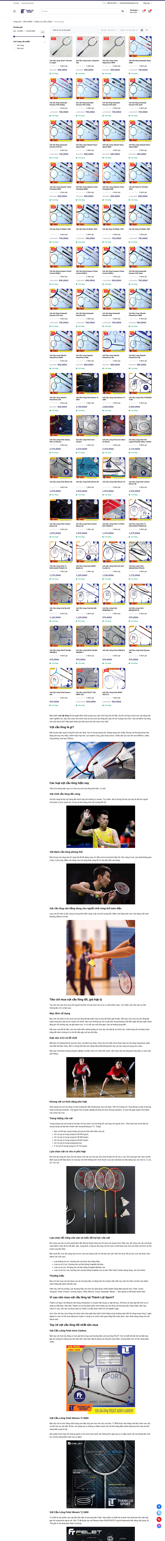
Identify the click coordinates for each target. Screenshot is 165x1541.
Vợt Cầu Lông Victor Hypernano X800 (110, 62)
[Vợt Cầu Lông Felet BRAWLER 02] (140, 594)
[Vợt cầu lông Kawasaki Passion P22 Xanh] (140, 88)
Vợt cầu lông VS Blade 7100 (113, 229)
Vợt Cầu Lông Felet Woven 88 (87, 482)
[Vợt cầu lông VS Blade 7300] (61, 215)
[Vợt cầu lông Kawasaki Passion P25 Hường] (61, 88)
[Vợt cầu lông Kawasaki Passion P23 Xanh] (140, 257)
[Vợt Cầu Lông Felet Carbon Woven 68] (140, 467)
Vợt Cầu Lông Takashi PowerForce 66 (58, 399)
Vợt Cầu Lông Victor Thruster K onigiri (61, 62)
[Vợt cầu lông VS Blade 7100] (114, 215)
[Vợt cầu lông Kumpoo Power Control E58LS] (61, 257)
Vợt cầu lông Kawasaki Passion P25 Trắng (84, 104)
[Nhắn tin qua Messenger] (159, 1526)
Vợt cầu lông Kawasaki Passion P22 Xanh (137, 104)
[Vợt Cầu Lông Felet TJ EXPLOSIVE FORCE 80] (140, 509)
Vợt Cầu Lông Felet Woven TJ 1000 (113, 399)
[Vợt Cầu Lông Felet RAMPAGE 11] (114, 594)
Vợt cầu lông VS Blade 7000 (139, 229)
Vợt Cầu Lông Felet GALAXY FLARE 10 (113, 567)
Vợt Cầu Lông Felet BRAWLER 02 (136, 609)
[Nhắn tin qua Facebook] (159, 1506)
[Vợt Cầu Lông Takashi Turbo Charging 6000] (114, 173)
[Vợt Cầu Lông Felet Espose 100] (61, 678)
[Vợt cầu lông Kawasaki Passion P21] (87, 299)
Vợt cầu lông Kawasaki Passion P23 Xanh (137, 272)
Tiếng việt (146, 3)
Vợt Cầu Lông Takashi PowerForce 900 (84, 356)
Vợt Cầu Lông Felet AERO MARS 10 (86, 567)
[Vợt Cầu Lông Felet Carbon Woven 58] (61, 509)
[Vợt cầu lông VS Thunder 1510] (140, 173)
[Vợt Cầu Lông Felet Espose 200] (140, 636)
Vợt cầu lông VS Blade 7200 (86, 229)
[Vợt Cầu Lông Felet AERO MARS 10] (87, 552)
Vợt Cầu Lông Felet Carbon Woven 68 (139, 483)
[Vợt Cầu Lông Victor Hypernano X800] (114, 46)
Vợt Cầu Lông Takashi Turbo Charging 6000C (87, 188)
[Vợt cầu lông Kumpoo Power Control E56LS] (87, 257)
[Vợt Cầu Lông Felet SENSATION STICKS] (140, 552)
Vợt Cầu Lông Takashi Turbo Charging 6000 (113, 188)
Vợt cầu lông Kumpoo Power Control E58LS (61, 272)
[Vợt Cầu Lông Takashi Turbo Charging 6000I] (61, 173)
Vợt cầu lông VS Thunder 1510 (138, 188)
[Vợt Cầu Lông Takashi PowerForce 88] (140, 341)
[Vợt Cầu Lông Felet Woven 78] (114, 467)
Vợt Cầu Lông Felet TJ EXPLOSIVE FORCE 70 (58, 567)
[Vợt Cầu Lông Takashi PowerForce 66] (61, 383)
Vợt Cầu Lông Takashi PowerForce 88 (137, 356)
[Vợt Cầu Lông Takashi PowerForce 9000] (61, 341)
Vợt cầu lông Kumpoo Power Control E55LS (113, 272)
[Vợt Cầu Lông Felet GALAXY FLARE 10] (114, 552)
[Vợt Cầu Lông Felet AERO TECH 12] (114, 678)
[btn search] (122, 11)
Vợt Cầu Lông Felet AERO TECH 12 (112, 693)
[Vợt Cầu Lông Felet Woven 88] (87, 467)
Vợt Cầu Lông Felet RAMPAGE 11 (109, 609)
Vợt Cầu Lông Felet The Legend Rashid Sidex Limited (140, 441)
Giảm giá (20, 48)
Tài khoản (16, 3)
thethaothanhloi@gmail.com (129, 3)
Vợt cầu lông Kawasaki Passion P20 (111, 314)
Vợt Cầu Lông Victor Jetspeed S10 (87, 62)
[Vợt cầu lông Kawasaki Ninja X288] (140, 46)
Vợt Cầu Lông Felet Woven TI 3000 (87, 399)
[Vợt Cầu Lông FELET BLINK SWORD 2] (61, 636)
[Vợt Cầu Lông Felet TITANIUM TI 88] (140, 383)
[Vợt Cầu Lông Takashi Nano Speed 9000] (87, 130)
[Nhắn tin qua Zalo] (159, 1513)
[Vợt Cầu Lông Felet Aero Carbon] (87, 425)
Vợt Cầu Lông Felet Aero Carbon (85, 441)
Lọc (42, 32)
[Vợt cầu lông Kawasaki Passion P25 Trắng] (87, 88)
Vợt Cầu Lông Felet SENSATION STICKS (136, 567)
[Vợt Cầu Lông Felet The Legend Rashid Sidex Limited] (140, 425)
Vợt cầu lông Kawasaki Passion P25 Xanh (111, 104)
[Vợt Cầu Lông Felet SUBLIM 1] (114, 636)
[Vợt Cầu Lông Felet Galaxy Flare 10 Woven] (61, 425)
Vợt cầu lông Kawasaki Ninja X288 (140, 62)
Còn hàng (20, 45)
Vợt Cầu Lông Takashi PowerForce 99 (110, 356)
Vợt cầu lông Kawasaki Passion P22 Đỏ (58, 146)
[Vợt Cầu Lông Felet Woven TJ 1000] (114, 383)
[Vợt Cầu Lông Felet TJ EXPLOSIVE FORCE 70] (61, 552)
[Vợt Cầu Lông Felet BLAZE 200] (87, 594)
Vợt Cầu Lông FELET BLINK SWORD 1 (86, 651)
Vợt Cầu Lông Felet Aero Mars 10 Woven (113, 441)
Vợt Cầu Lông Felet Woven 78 (113, 482)
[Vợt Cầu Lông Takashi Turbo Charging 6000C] (87, 173)
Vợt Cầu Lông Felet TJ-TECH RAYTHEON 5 (113, 525)
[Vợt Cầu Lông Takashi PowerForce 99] (114, 341)
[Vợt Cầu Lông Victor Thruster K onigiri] (61, 46)
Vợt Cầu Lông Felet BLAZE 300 (60, 609)
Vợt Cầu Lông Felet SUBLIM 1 (113, 650)
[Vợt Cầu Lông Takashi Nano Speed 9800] (140, 130)
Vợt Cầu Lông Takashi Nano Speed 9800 (139, 146)
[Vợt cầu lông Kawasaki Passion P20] (114, 299)
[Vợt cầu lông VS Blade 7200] (87, 215)
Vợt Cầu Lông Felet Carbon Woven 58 (60, 525)
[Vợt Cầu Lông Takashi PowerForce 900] (87, 341)
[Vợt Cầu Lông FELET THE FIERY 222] (87, 678)
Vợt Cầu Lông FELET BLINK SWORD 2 (60, 651)
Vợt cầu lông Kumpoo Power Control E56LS (87, 272)
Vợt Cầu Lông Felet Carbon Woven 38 (86, 525)
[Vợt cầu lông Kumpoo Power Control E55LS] (114, 257)
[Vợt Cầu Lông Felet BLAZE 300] (61, 594)
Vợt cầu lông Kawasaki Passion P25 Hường (58, 104)
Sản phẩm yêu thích (28, 3)
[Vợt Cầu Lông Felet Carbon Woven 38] (87, 509)
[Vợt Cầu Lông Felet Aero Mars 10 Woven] (114, 425)
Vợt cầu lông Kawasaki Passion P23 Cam (58, 314)
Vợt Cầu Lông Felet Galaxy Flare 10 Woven (60, 441)
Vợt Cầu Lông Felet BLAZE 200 (86, 609)
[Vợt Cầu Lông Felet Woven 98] (61, 467)
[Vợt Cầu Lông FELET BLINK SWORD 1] (87, 636)
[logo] (27, 11)
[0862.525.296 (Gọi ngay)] (159, 1519)
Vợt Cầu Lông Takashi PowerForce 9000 (58, 356)
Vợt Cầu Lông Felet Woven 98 (61, 482)
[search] (83, 11)
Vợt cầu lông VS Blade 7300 (60, 229)
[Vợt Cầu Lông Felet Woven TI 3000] (87, 383)
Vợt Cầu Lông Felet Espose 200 (139, 651)
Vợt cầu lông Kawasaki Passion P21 (84, 314)
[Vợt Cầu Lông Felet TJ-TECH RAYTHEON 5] (114, 509)
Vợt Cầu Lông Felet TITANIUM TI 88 (140, 399)
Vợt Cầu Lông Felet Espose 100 (60, 693)
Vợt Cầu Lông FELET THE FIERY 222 (86, 693)
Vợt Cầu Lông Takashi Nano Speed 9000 (86, 146)
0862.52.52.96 (111, 3)
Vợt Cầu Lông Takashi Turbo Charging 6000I (60, 188)
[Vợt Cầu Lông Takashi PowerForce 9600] (140, 299)
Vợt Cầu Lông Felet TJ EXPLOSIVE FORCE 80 (137, 525)
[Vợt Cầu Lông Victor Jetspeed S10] (87, 46)
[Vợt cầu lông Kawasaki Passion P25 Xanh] (114, 88)
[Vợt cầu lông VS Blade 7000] (140, 215)
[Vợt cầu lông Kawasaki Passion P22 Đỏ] (61, 130)
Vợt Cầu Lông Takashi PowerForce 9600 (137, 314)
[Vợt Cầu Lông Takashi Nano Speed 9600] (114, 130)
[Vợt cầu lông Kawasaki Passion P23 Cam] (61, 299)
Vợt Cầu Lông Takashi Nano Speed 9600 (113, 146)
